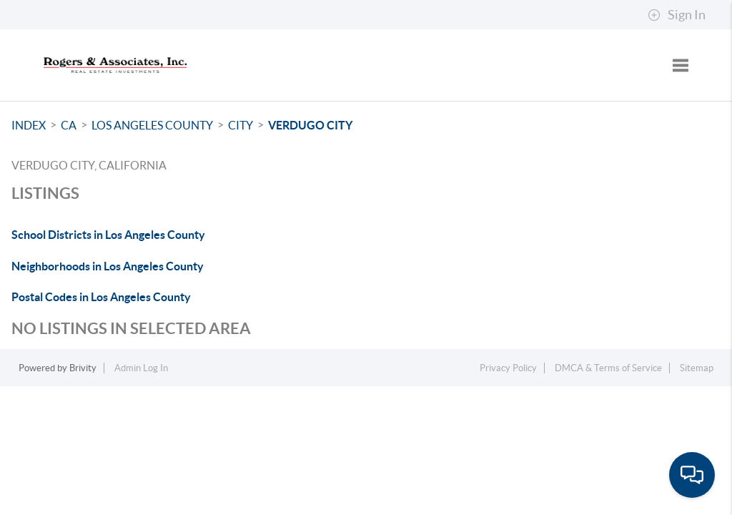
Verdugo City (310, 125)
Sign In (677, 15)
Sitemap (696, 368)
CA (68, 125)
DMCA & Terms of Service (608, 368)
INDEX (28, 125)
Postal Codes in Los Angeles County (101, 296)
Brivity (83, 368)
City (240, 125)
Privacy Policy (508, 368)
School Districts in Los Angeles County (108, 234)
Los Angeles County (152, 125)
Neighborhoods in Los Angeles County (107, 266)
